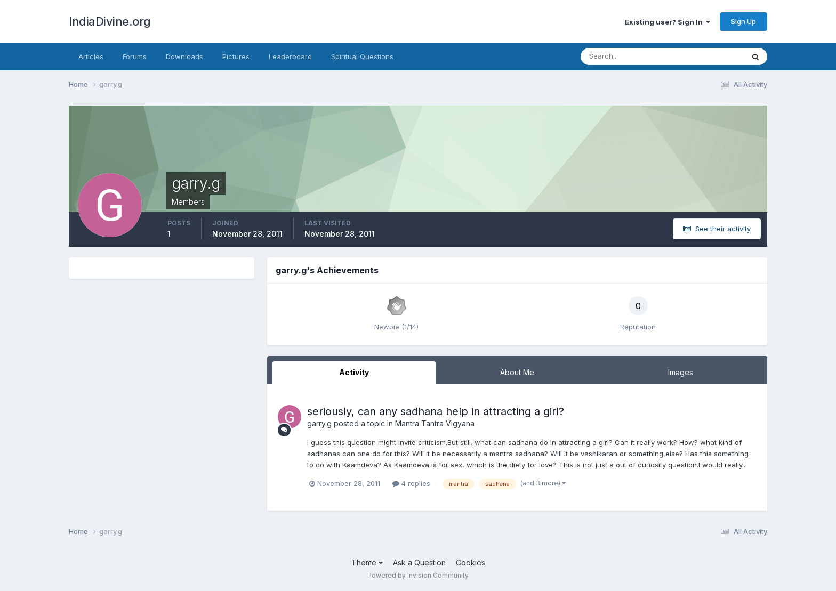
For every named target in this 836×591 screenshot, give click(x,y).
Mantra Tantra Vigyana (435, 423)
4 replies (411, 483)
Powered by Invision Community (418, 575)
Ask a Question (419, 562)
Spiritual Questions (362, 56)
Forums (135, 56)
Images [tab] (680, 372)
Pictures (236, 56)
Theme (367, 562)
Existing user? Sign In (667, 22)
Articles (90, 56)
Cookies (470, 562)
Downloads (184, 56)
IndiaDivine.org (110, 21)
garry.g (319, 423)
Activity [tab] (354, 372)
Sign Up (743, 21)
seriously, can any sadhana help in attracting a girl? (435, 411)
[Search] (627, 56)
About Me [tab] (517, 372)
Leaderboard (290, 56)
